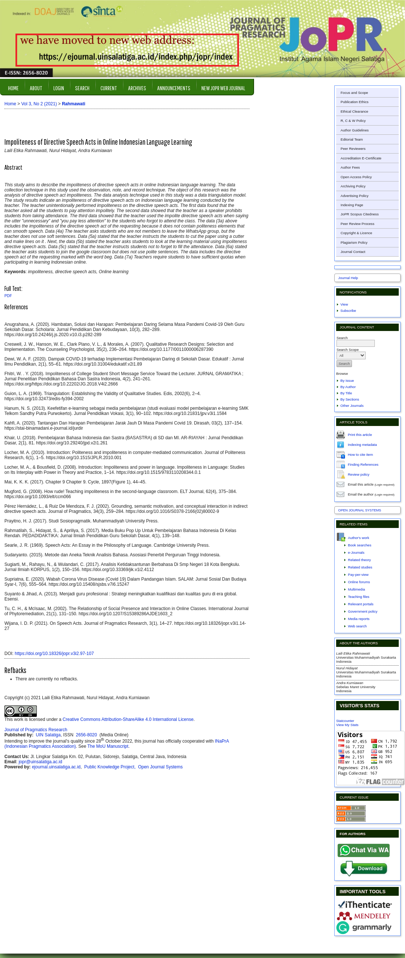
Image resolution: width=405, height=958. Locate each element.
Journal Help (348, 278)
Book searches (359, 545)
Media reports (359, 619)
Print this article (360, 434)
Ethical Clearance (354, 111)
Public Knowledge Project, (110, 766)
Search (82, 87)
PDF (8, 296)
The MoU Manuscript (107, 746)
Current (109, 87)
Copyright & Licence (356, 233)
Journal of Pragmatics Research (35, 729)
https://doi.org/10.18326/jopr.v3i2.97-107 (54, 653)
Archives (137, 87)
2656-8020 (87, 734)
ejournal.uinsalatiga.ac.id (56, 766)
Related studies (360, 567)
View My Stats (347, 725)
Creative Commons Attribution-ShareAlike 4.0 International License (128, 719)
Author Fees (350, 167)
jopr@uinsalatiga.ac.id (40, 761)
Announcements (173, 87)
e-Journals (356, 552)
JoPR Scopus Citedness (359, 214)
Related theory (359, 560)
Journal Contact (353, 252)
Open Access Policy (356, 177)
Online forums (359, 582)
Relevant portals (360, 604)
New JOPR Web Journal (223, 87)
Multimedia (356, 589)
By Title (346, 393)
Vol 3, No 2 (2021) (39, 103)
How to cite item (360, 454)
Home (13, 87)
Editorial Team (352, 139)
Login (58, 87)
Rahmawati (73, 103)
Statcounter (345, 721)
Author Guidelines (355, 130)
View (344, 304)
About (36, 87)
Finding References (363, 464)
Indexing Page (352, 205)
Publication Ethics (355, 102)
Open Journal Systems (359, 510)
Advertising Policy (355, 196)
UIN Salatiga (48, 734)
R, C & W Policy (353, 121)
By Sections (350, 399)
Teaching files (358, 597)
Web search (357, 626)
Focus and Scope (354, 93)
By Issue (347, 380)
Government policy (362, 611)
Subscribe (348, 311)
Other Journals (352, 406)
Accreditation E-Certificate (361, 158)
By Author (348, 387)
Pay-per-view (358, 575)
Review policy (359, 474)
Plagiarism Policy (354, 242)
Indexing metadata (362, 444)
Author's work (358, 538)
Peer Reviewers (353, 149)
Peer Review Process (357, 224)
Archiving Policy (353, 186)
